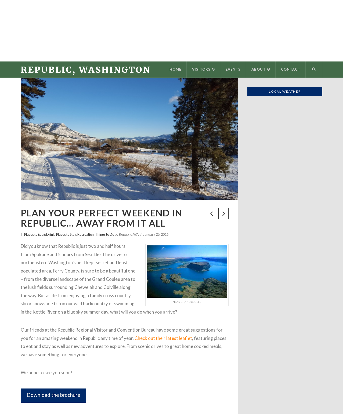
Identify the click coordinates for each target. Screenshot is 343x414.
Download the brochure (53, 395)
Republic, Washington (86, 70)
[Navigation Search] (314, 69)
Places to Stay (66, 234)
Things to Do (104, 234)
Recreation (85, 234)
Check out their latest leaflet (163, 338)
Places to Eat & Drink (39, 234)
